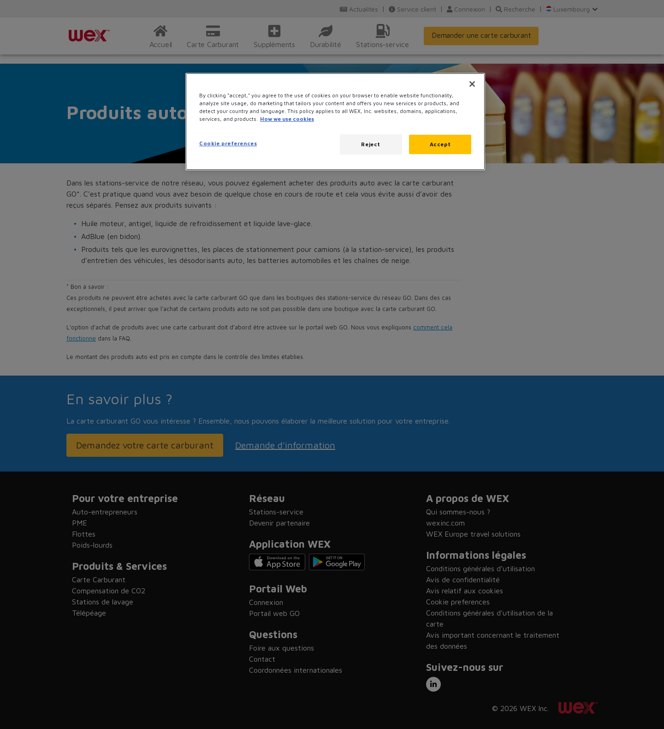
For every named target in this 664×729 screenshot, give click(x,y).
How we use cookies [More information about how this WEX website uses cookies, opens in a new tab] (287, 119)
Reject (370, 144)
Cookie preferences (228, 143)
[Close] (472, 84)
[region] (335, 121)
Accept (440, 144)
